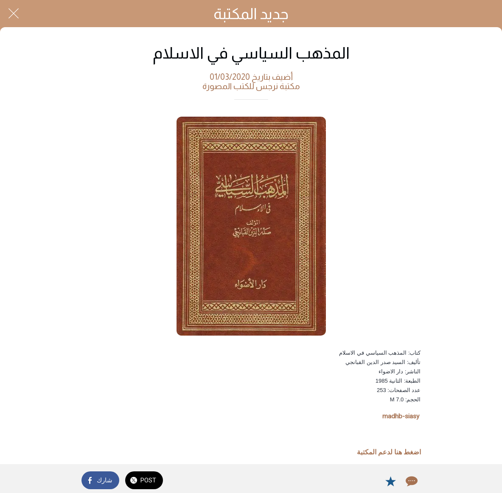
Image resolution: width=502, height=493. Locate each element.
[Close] (13, 13)
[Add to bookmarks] (390, 481)
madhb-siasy (400, 416)
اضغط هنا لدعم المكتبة (389, 452)
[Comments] (411, 481)
